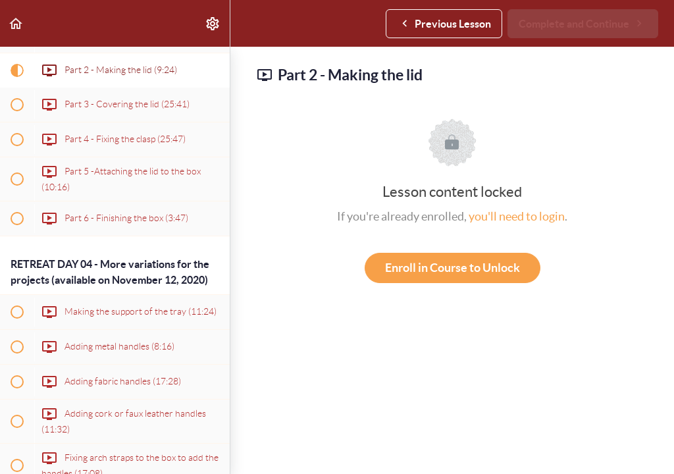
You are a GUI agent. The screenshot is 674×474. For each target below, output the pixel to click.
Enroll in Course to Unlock (452, 268)
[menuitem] (213, 23)
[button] (16, 23)
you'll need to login (517, 216)
